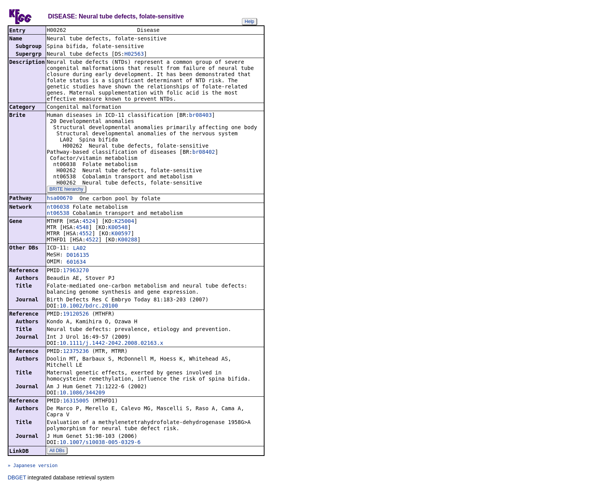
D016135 (77, 256)
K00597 (121, 234)
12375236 (76, 352)
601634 (76, 262)
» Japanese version (33, 466)
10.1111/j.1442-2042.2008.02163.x (111, 344)
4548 (82, 228)
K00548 (118, 228)
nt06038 (58, 208)
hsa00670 (60, 199)
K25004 (124, 222)
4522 (92, 240)
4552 (85, 234)
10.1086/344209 (82, 393)
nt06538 (58, 214)
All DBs (57, 451)
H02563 (134, 55)
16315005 (76, 401)
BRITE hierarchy (66, 190)
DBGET (17, 478)
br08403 (200, 116)
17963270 (76, 271)
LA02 (79, 249)
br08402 (203, 153)
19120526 (76, 314)
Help (249, 21)
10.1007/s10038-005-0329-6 (100, 443)
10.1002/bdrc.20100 (89, 306)
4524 (88, 222)
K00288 (127, 240)
